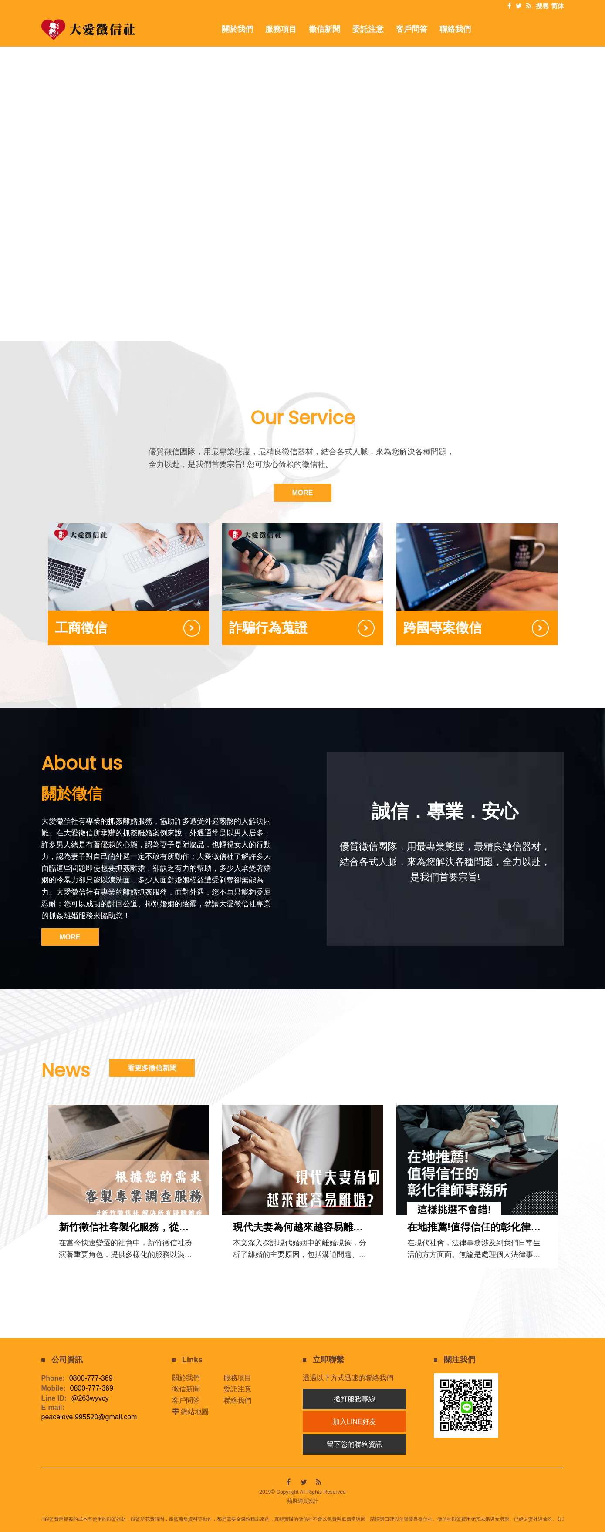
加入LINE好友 (354, 1421)
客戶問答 (186, 1400)
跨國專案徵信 (442, 627)
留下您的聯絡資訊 (354, 1444)
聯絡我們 (237, 1400)
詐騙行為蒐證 (268, 627)
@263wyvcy (90, 1398)
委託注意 (237, 1389)
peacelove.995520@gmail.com (89, 1417)
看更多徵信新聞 (152, 1068)
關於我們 (186, 1377)
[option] (302, 171)
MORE (302, 492)
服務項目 (237, 1377)
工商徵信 (81, 627)
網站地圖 (195, 1411)
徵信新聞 (186, 1389)
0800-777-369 (91, 1378)
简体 (557, 6)
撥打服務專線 (354, 1399)
